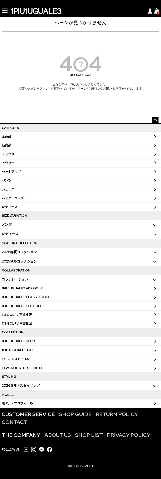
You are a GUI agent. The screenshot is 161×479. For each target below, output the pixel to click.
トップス (8, 154)
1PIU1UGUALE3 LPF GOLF (22, 306)
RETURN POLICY (117, 414)
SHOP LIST (89, 435)
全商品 (6, 136)
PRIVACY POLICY (128, 435)
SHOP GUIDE (75, 414)
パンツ (6, 180)
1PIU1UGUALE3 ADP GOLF (22, 288)
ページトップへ (155, 120)
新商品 (6, 145)
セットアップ (11, 172)
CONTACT (14, 422)
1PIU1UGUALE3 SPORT (19, 341)
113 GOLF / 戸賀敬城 (17, 323)
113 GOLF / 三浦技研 (17, 315)
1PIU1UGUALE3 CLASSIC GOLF (26, 297)
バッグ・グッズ (13, 198)
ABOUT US (57, 435)
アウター (8, 163)
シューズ (8, 189)
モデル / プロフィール (17, 403)
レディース (10, 207)
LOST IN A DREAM (16, 359)
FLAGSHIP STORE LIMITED (23, 368)
